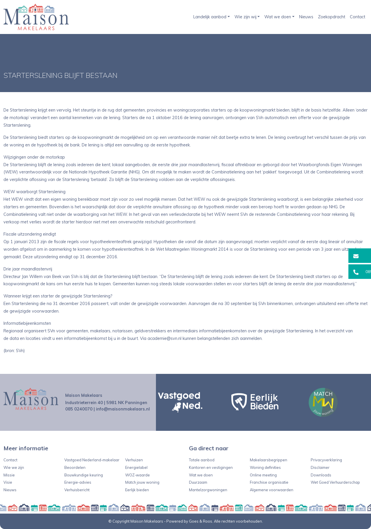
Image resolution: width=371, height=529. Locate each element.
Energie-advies (77, 482)
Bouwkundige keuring (83, 475)
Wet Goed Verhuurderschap (335, 482)
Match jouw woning (142, 482)
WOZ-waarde (137, 475)
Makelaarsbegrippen (268, 460)
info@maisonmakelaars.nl (123, 409)
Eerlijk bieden (137, 489)
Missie (9, 475)
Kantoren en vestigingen (211, 467)
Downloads (321, 475)
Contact (357, 16)
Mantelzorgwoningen (208, 489)
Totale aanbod (201, 460)
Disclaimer (320, 467)
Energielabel (136, 467)
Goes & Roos (200, 521)
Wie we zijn (13, 467)
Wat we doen (277, 16)
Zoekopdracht (331, 16)
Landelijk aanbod (209, 16)
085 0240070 (78, 409)
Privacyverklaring (326, 460)
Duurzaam (198, 482)
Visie (7, 482)
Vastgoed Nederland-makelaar (91, 460)
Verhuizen (134, 460)
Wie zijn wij (245, 16)
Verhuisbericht (77, 489)
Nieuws (306, 16)
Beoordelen (75, 467)
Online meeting (263, 475)
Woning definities (265, 467)
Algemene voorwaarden (271, 489)
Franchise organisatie (269, 482)
